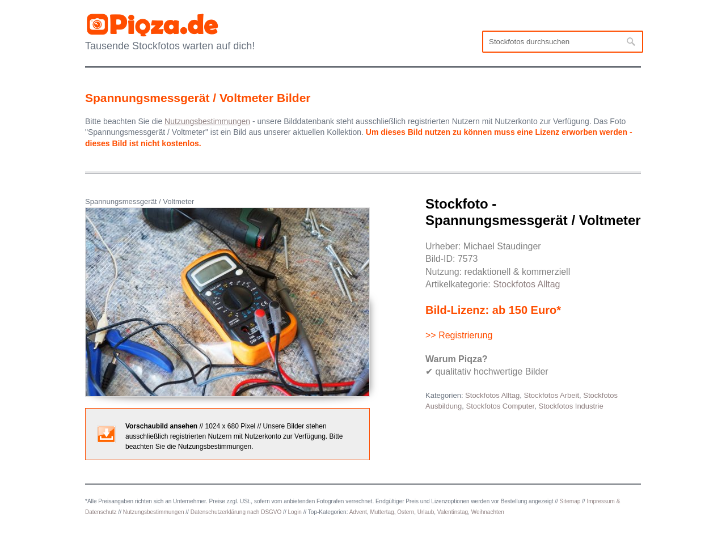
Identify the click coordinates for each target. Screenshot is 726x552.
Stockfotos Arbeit (551, 395)
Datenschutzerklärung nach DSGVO (236, 512)
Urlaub (425, 512)
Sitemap (570, 501)
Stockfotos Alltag (526, 284)
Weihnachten (487, 512)
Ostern (405, 512)
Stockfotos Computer (500, 406)
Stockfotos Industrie (570, 406)
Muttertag (382, 512)
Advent (358, 512)
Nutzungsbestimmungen (153, 512)
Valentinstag (452, 512)
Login (294, 512)
